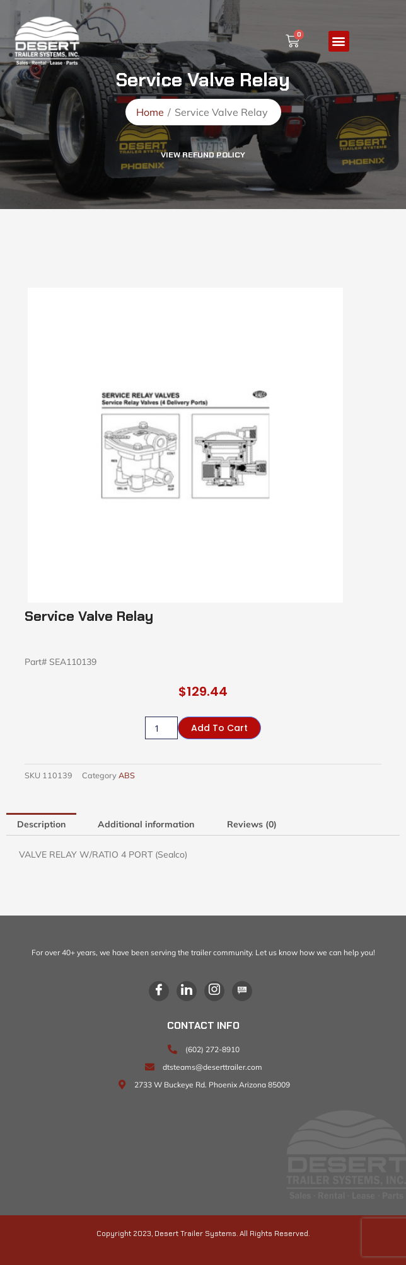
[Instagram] (214, 991)
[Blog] (242, 991)
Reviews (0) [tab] (252, 824)
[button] (338, 41)
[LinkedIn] (187, 991)
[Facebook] (159, 991)
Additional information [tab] (146, 824)
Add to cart (219, 728)
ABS (127, 775)
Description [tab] (41, 824)
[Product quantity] (161, 728)
